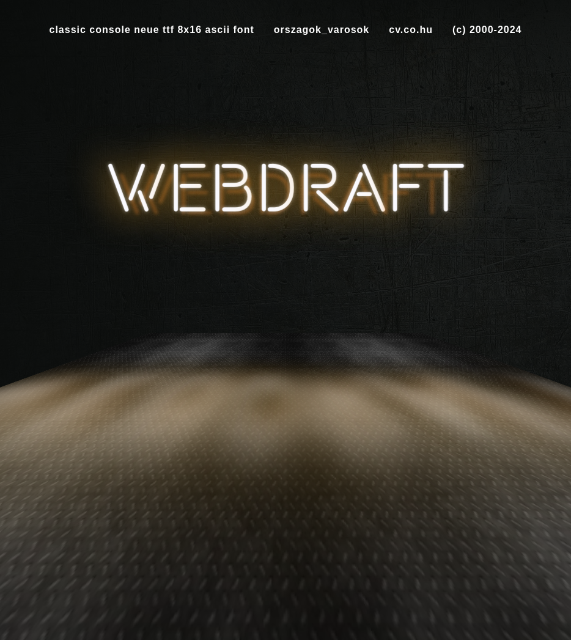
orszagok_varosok (322, 29)
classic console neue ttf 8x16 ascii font (152, 29)
